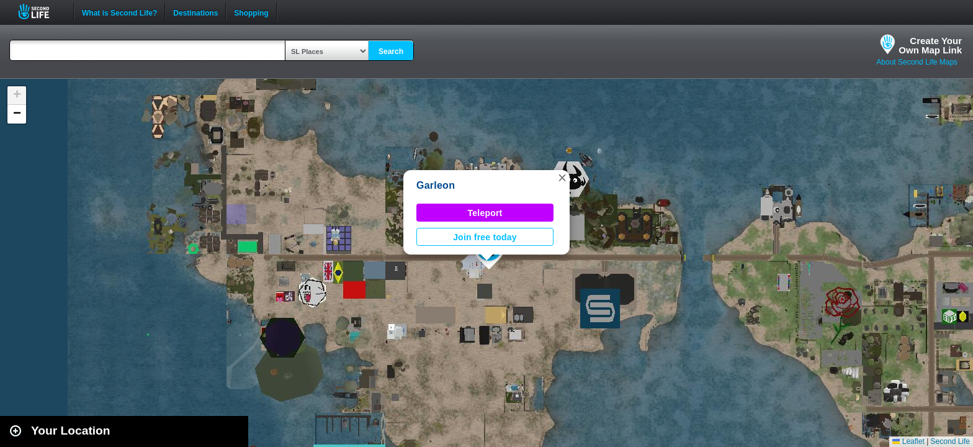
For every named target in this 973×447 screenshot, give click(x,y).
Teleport (485, 213)
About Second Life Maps (916, 62)
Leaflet (908, 441)
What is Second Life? (119, 12)
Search (391, 51)
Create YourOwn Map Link (930, 45)
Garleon (435, 185)
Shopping (251, 12)
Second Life (40, 11)
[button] (562, 177)
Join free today (485, 237)
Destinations (195, 12)
